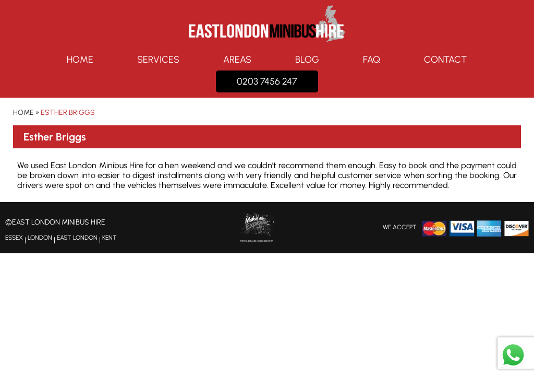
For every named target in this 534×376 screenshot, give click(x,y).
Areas (237, 59)
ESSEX (14, 237)
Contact (445, 59)
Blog (307, 59)
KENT (109, 237)
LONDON (40, 237)
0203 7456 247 (267, 81)
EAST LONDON (77, 237)
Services (158, 59)
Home (80, 59)
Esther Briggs (68, 112)
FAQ (371, 59)
